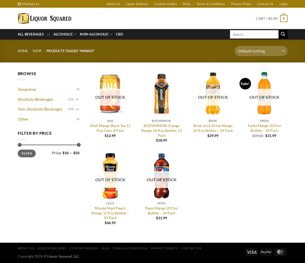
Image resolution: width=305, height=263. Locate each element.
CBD (119, 34)
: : (48, 34)
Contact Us (265, 4)
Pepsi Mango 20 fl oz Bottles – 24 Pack (161, 210)
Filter (27, 153)
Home (23, 51)
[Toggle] (77, 99)
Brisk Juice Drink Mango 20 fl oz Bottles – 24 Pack (213, 128)
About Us (113, 4)
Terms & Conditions (210, 4)
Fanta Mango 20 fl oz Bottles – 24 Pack (264, 128)
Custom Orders (165, 4)
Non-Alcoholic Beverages (40, 108)
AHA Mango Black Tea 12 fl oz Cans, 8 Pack (110, 128)
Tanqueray (27, 89)
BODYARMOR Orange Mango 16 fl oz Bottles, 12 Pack (161, 130)
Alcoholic (65, 34)
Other (23, 118)
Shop (37, 51)
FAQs (187, 4)
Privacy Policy (241, 4)
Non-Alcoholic (96, 34)
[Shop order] (261, 51)
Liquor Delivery (137, 4)
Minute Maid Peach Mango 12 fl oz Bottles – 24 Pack (110, 213)
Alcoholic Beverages (35, 99)
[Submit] (283, 34)
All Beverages (31, 34)
